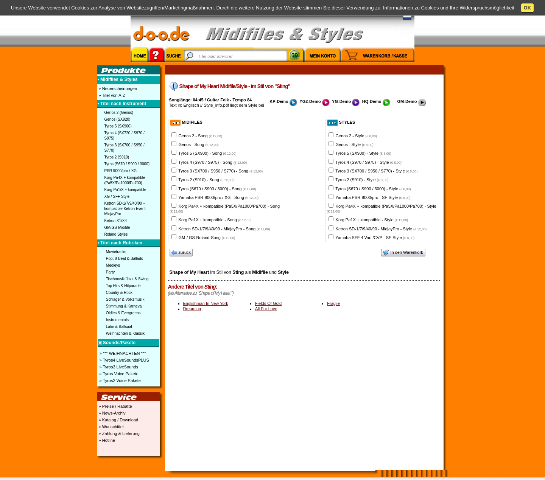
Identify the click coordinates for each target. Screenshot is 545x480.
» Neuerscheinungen (117, 88)
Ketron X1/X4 (115, 221)
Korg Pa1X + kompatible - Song (215, 219)
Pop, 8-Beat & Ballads (124, 258)
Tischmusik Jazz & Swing (127, 279)
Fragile (333, 303)
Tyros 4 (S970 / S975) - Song (212, 162)
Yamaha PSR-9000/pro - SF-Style (372, 197)
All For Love (266, 308)
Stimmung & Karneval (124, 306)
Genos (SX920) (117, 119)
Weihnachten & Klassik (125, 333)
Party (110, 272)
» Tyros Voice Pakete (118, 373)
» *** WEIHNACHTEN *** (122, 353)
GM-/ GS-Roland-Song (207, 237)
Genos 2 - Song (200, 136)
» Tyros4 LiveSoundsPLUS (123, 360)
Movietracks (116, 252)
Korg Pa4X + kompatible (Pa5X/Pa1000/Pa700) (124, 180)
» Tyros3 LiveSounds (118, 367)
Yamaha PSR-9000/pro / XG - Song (218, 197)
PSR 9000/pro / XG (120, 171)
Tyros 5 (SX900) (118, 126)
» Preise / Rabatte (115, 406)
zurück (181, 253)
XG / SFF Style (117, 196)
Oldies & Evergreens (123, 313)
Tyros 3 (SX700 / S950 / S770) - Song (220, 171)
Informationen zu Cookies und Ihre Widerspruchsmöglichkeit (448, 8)
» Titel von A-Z (111, 95)
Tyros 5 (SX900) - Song (207, 153)
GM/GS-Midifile (117, 227)
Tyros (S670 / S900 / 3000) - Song (217, 188)
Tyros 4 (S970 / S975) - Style (368, 162)
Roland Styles (116, 234)
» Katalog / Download (118, 420)
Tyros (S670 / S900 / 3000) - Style (373, 188)
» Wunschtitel (111, 426)
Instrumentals (117, 320)
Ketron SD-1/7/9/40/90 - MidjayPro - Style (381, 229)
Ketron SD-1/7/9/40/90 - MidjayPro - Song (224, 229)
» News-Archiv (112, 413)
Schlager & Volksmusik (125, 299)
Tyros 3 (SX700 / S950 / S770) (124, 147)
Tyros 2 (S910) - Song (206, 179)
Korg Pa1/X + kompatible (125, 190)
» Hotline (106, 440)
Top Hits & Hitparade (123, 286)
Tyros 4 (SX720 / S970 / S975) (124, 135)
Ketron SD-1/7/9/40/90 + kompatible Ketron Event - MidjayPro (126, 208)
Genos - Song (199, 144)
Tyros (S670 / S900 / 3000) (127, 164)
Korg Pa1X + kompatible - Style (372, 219)
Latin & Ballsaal (119, 327)
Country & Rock (119, 292)
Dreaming (192, 308)
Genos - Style (355, 144)
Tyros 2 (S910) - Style (361, 179)
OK (527, 8)
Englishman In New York (205, 303)
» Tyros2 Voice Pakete (119, 380)
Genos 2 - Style (356, 136)
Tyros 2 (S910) (116, 157)
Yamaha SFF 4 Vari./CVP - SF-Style (374, 237)
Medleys (113, 265)
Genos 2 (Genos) (119, 112)
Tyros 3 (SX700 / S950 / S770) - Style (376, 171)
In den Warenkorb (403, 253)
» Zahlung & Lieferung (119, 433)
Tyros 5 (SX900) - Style (363, 153)
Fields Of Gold (268, 303)
